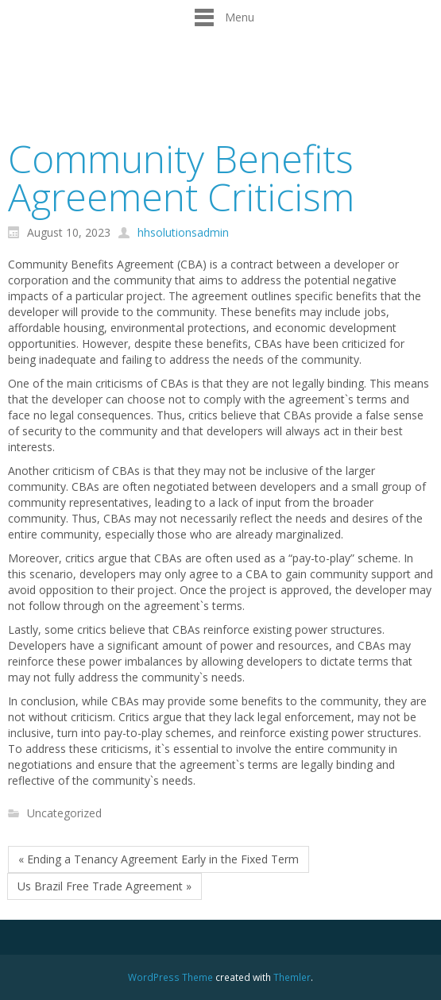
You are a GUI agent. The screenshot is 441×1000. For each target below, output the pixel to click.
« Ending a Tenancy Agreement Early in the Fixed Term (158, 859)
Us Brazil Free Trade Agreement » (104, 886)
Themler (292, 977)
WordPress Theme (170, 977)
